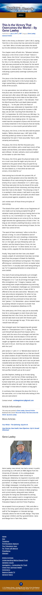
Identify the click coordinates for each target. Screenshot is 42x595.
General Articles (7, 36)
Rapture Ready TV (8, 572)
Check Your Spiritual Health (12, 568)
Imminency (6, 570)
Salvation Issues (8, 563)
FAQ (3, 539)
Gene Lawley (31, 33)
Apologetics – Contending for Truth (14, 565)
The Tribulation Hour (9, 546)
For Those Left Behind (10, 549)
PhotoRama (6, 551)
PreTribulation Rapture (10, 544)
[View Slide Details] (21, 7)
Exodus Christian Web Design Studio (18, 588)
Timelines (5, 541)
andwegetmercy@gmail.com (23, 400)
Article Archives (7, 558)
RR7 (20, 33)
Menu (21, 15)
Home (4, 537)
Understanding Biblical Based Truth (15, 560)
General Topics (7, 575)
